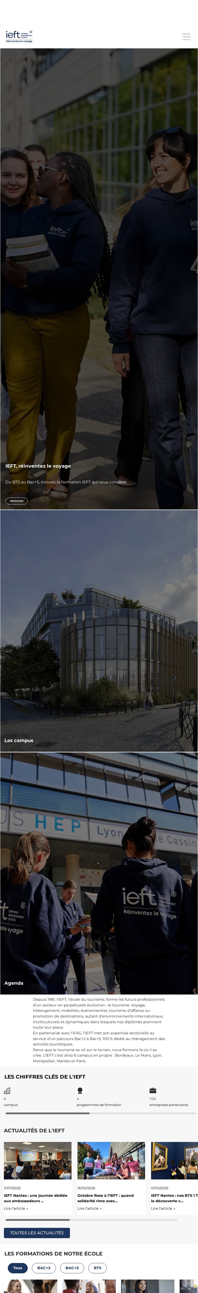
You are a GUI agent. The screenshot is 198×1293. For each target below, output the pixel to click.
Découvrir (16, 501)
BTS (97, 1268)
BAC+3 (44, 1268)
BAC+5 (72, 1268)
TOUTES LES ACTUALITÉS (37, 1232)
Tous (17, 1268)
